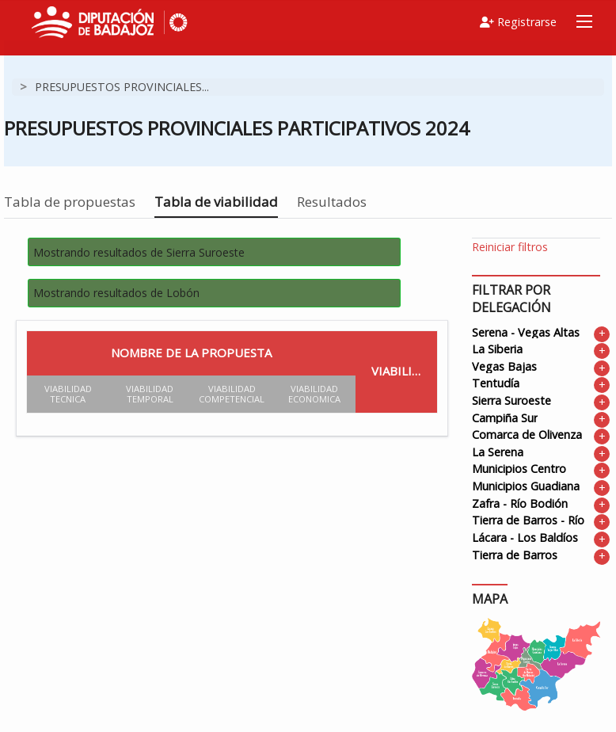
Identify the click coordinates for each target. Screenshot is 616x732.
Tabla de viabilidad (216, 202)
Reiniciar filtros (510, 246)
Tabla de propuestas (69, 202)
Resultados (332, 202)
